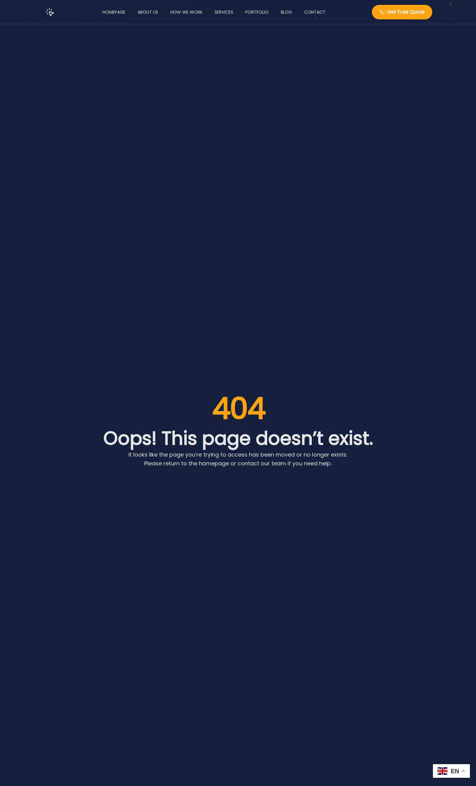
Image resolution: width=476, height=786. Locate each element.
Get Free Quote (402, 11)
